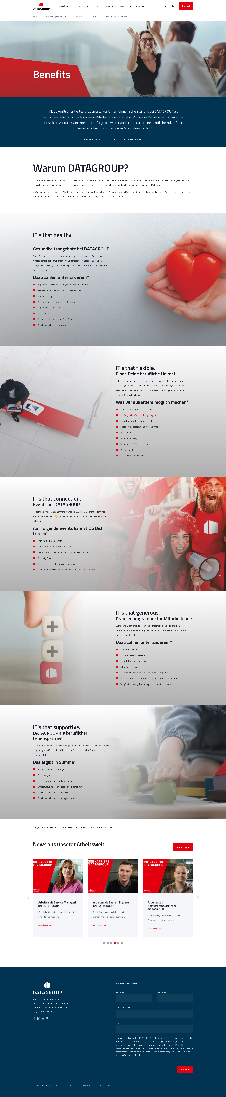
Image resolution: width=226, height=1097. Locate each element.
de (173, 5)
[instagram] (43, 1018)
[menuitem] (70, 6)
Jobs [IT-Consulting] (35, 16)
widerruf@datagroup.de (126, 1055)
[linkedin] (47, 1018)
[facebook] (34, 1018)
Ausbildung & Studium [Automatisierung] (56, 16)
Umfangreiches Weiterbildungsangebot (138, 419)
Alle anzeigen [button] (183, 857)
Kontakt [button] (186, 6)
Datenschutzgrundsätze (160, 1041)
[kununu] (38, 1018)
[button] (104, 943)
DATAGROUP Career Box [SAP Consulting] (116, 16)
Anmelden (185, 1069)
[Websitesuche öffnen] (166, 5)
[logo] (47, 988)
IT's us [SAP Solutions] (94, 16)
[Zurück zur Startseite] (41, 6)
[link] (58, 902)
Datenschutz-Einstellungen (105, 1085)
